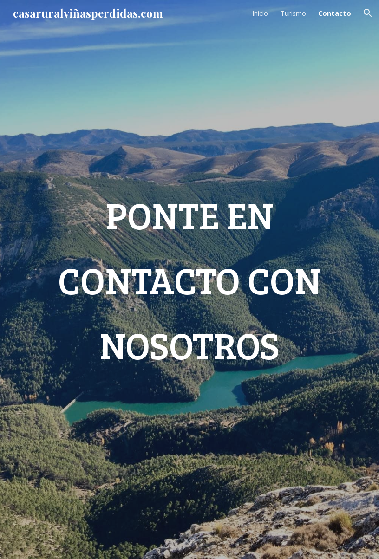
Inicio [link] (260, 13)
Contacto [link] (334, 13)
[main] (189, 279)
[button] (368, 13)
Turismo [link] (293, 13)
